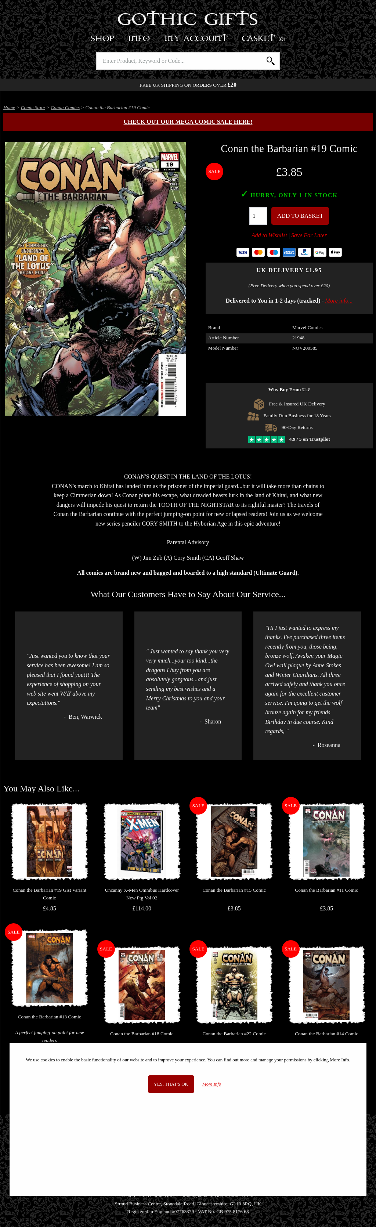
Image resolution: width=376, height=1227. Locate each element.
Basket (263, 38)
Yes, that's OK (171, 1084)
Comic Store (33, 107)
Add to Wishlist (269, 235)
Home (9, 107)
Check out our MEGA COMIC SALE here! (188, 122)
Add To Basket (300, 216)
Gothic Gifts (188, 20)
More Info (211, 1084)
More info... (339, 300)
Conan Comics (65, 107)
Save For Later (309, 235)
